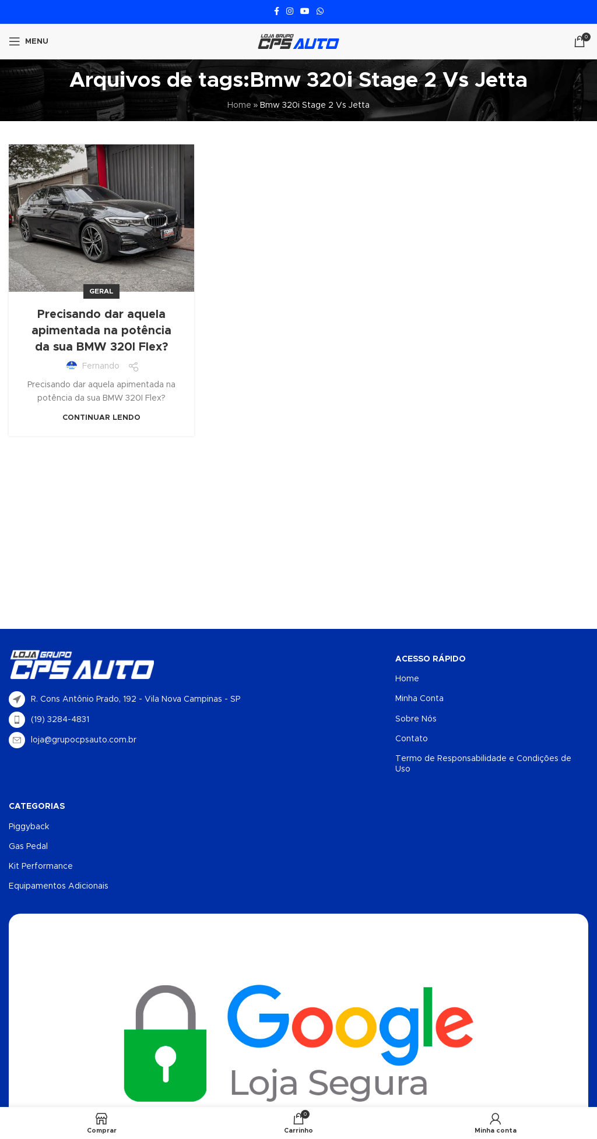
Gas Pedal (28, 847)
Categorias (37, 806)
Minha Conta (419, 699)
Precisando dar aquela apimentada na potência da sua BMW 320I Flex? (101, 331)
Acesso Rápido (430, 659)
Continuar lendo (101, 418)
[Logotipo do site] (298, 41)
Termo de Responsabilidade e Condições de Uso (483, 764)
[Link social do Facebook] (277, 11)
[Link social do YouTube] (305, 11)
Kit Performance (41, 866)
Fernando (101, 366)
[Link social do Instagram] (290, 11)
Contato (411, 739)
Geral (101, 291)
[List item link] (153, 720)
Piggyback (29, 827)
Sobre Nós (416, 719)
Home (239, 105)
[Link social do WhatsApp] (320, 11)
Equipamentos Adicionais (58, 886)
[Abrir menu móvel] (28, 41)
